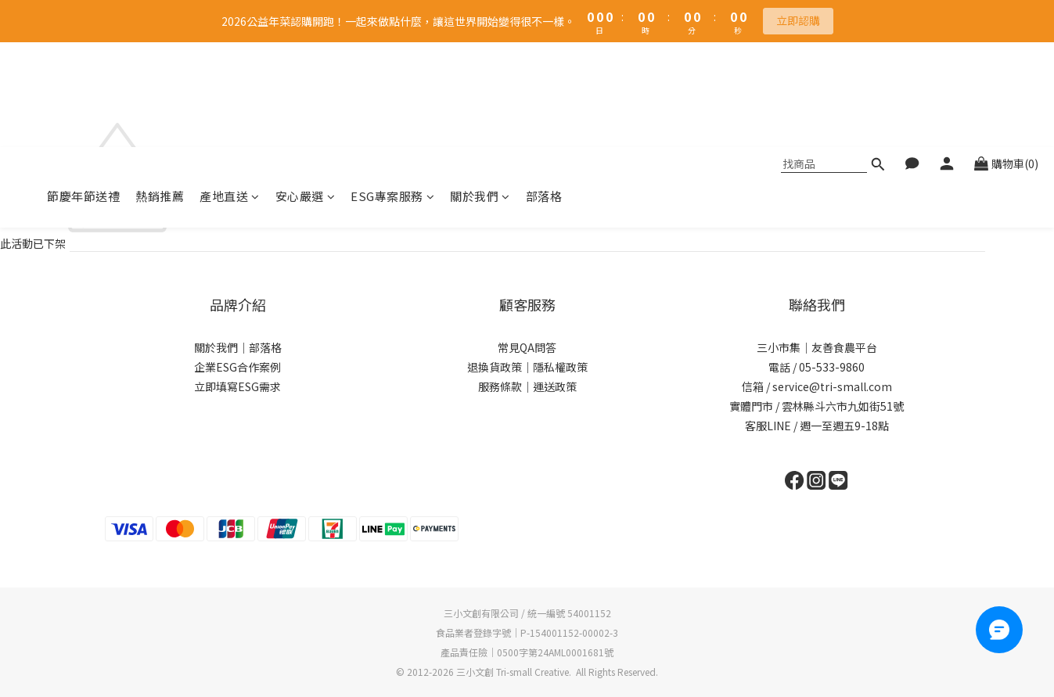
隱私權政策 (560, 367)
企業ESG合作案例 (237, 367)
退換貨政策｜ (500, 367)
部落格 (544, 91)
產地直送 (230, 91)
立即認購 (798, 20)
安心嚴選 (305, 91)
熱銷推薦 (159, 91)
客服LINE (768, 425)
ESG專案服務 (392, 91)
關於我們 (480, 91)
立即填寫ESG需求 (237, 386)
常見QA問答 (527, 347)
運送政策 (555, 386)
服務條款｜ (505, 386)
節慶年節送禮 (83, 91)
